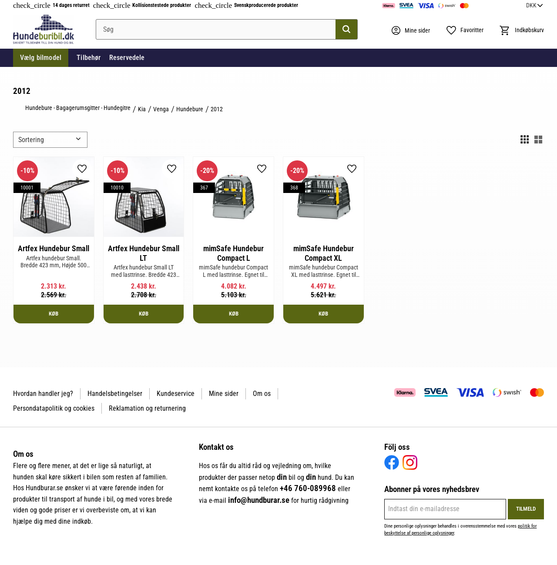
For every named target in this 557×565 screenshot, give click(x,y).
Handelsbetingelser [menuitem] (114, 393)
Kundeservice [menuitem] (176, 393)
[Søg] (346, 30)
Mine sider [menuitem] (223, 393)
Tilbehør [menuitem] (89, 57)
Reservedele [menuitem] (127, 57)
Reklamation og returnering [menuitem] (147, 408)
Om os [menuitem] (262, 393)
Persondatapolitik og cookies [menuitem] (53, 408)
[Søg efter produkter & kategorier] (226, 30)
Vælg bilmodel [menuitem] (40, 57)
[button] (464, 30)
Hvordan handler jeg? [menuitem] (43, 393)
